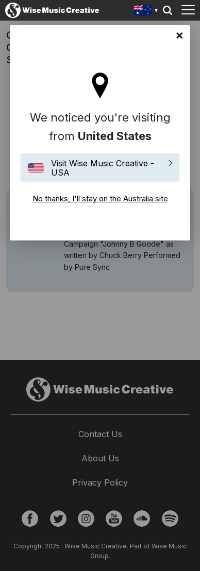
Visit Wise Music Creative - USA (102, 168)
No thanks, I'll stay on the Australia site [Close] (180, 35)
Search (167, 10)
